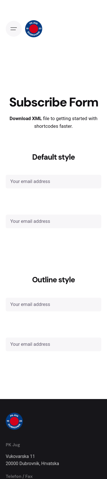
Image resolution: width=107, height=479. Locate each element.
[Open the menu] (14, 29)
